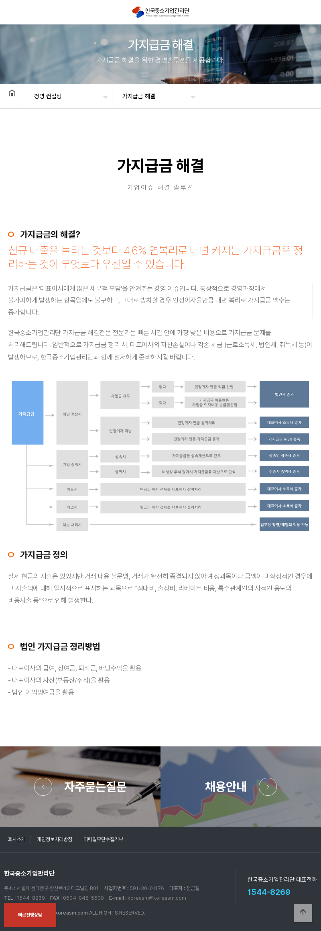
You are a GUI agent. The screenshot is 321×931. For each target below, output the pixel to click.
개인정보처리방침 (54, 839)
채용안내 (226, 786)
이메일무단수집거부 (103, 839)
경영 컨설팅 (48, 96)
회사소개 (17, 839)
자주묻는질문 (95, 786)
